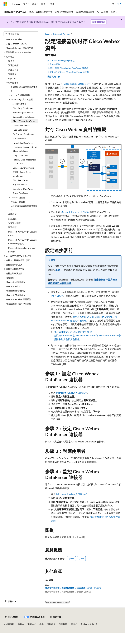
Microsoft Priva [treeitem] (13, 286)
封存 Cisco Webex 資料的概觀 (61, 60)
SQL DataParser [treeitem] (20, 184)
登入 (119, 3)
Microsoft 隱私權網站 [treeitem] (15, 290)
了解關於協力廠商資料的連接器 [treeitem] (24, 89)
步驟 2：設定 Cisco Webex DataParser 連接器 (68, 72)
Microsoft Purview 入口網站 (75, 212)
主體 (57, 269)
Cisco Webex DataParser (76, 83)
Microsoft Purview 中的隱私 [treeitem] (18, 303)
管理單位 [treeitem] (12, 74)
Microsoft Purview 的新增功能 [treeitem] (19, 48)
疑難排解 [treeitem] (10, 277)
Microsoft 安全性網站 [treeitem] (15, 295)
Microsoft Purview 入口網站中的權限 (73, 331)
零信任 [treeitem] (11, 61)
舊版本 (21, 624)
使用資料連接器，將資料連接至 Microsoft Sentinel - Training (73, 587)
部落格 (31, 624)
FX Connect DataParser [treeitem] (23, 134)
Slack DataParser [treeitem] (20, 180)
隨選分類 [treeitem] (12, 227)
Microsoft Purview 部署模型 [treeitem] (18, 299)
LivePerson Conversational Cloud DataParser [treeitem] (25, 149)
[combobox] (21, 33)
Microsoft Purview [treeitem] (14, 39)
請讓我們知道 (98, 21)
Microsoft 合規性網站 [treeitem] (15, 282)
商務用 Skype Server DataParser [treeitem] (22, 174)
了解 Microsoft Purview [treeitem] (16, 43)
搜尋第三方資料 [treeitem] (18, 202)
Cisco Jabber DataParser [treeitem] (24, 116)
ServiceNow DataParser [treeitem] (23, 167)
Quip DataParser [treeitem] (20, 155)
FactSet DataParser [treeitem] (21, 125)
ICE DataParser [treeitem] (19, 138)
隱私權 (50, 624)
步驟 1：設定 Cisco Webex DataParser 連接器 (68, 68)
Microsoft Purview (61, 34)
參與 (41, 624)
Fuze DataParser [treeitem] (20, 129)
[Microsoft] (5, 4)
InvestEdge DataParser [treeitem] (23, 142)
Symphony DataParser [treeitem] (23, 188)
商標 (73, 624)
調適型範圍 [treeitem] (13, 69)
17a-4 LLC (56, 295)
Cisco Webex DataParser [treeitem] (24, 121)
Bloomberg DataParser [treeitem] (23, 112)
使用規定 (63, 624)
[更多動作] (118, 34)
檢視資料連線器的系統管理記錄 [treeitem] (24, 208)
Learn (47, 34)
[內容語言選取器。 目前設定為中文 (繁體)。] (12, 617)
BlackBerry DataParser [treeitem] (23, 108)
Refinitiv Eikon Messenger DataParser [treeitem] (24, 161)
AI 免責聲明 (9, 624)
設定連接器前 (54, 64)
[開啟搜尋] (113, 4)
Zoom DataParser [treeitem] (21, 193)
